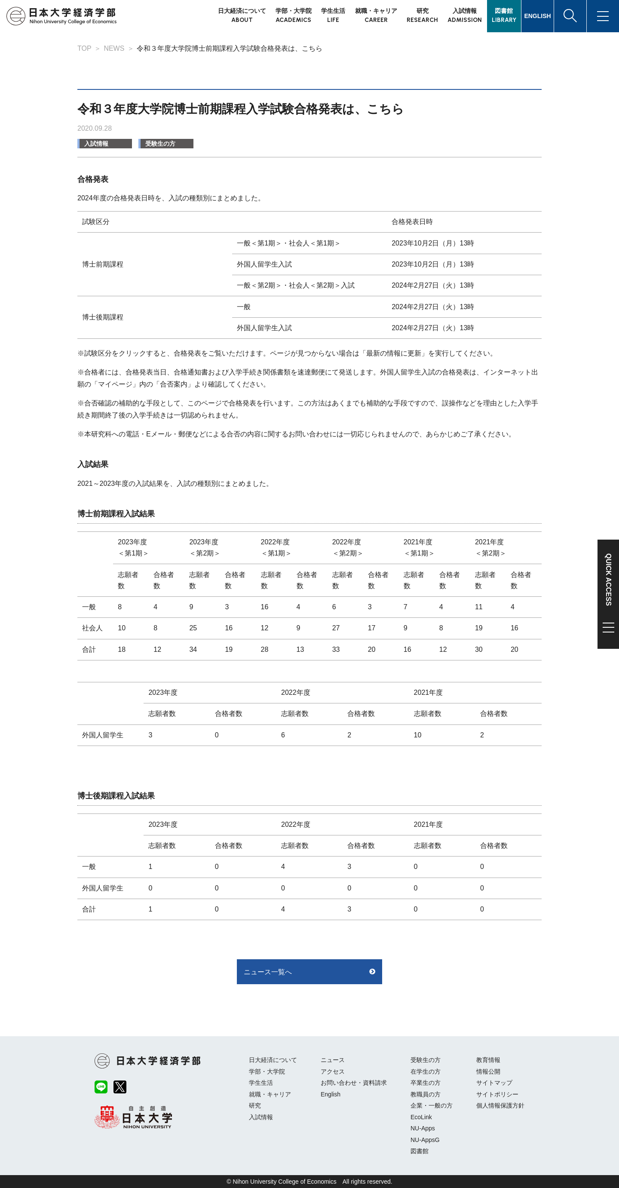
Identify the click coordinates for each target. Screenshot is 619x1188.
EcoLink (421, 1117)
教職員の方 (426, 1094)
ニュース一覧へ (268, 972)
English (330, 1094)
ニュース (333, 1059)
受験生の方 (160, 143)
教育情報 (488, 1059)
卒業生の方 (426, 1082)
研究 (255, 1105)
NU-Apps (423, 1128)
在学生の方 (426, 1071)
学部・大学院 (267, 1071)
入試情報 (96, 143)
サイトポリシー (497, 1094)
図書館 (420, 1151)
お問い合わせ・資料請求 (354, 1082)
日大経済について (273, 1059)
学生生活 (261, 1082)
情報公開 (488, 1071)
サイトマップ (494, 1082)
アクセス (333, 1071)
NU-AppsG (425, 1139)
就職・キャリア (270, 1094)
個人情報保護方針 (500, 1105)
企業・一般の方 (432, 1105)
